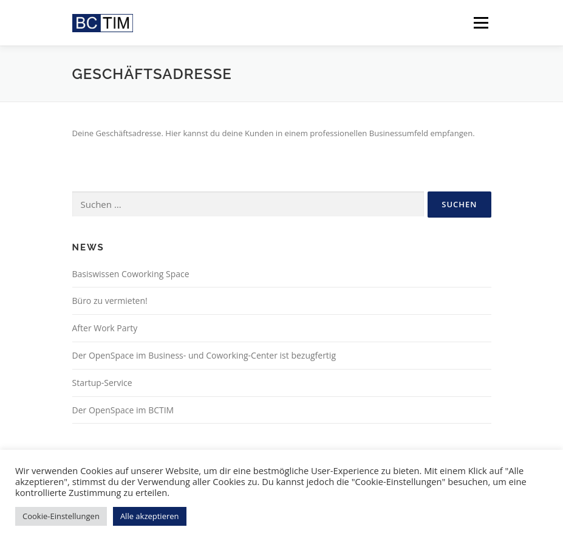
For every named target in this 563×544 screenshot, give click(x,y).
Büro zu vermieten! (110, 300)
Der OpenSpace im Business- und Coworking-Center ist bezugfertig (204, 355)
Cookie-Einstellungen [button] (61, 516)
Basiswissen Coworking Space (130, 274)
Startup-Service (102, 382)
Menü (480, 22)
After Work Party (105, 328)
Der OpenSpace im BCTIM (123, 410)
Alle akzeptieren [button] (149, 516)
